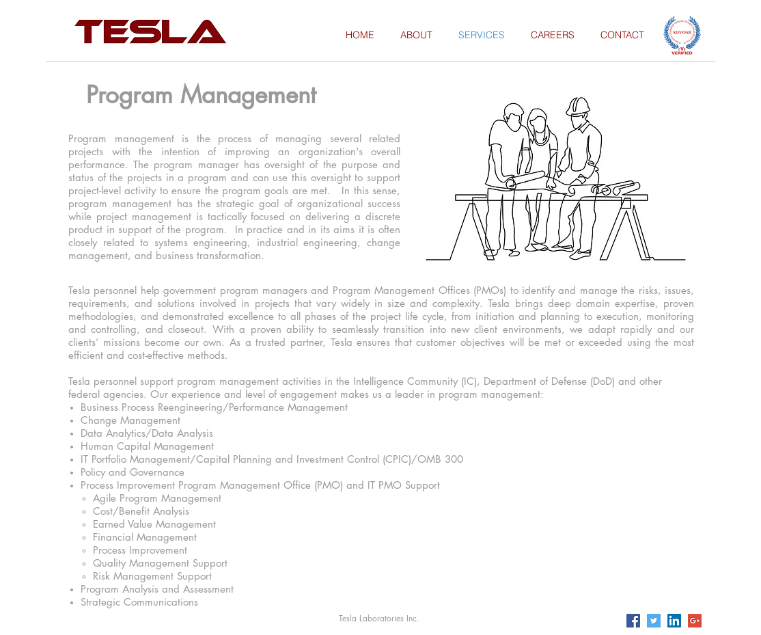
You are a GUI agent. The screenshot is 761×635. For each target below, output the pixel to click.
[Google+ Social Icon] (695, 620)
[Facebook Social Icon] (633, 620)
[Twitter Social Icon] (654, 620)
